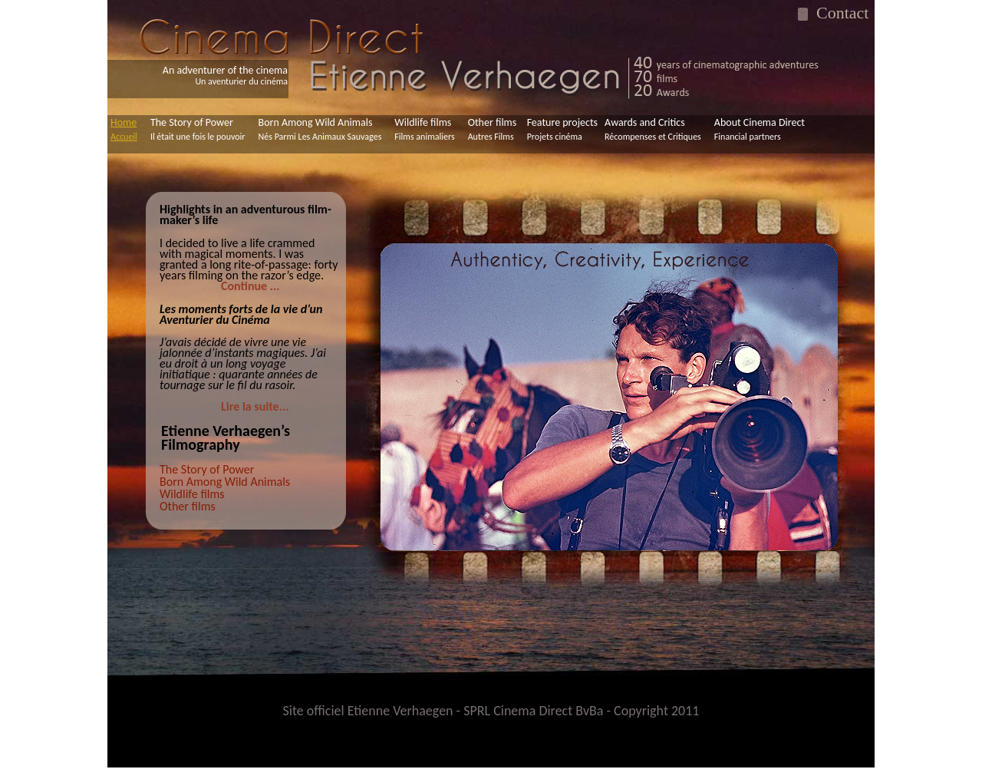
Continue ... (250, 286)
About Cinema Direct (759, 129)
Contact (838, 12)
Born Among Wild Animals (320, 129)
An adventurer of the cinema (225, 76)
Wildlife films (424, 129)
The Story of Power (198, 129)
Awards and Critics (653, 129)
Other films (492, 129)
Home (123, 129)
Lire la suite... (254, 406)
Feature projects (562, 129)
